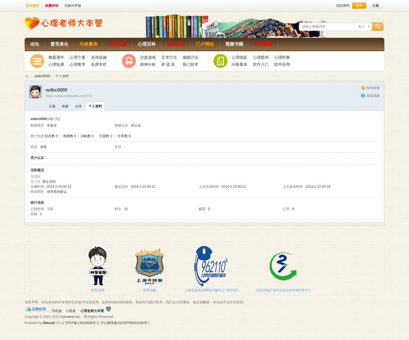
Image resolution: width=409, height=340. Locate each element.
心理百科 (147, 44)
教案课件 (56, 57)
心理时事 (282, 57)
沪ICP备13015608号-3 (82, 323)
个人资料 (95, 106)
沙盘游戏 (148, 57)
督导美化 (59, 44)
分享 (78, 106)
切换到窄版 (72, 6)
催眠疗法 (190, 57)
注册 (375, 6)
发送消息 (373, 96)
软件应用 (282, 64)
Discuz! (49, 323)
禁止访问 (49, 182)
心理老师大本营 (27, 76)
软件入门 (261, 64)
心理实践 (118, 44)
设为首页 (32, 6)
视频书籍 (234, 44)
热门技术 (190, 64)
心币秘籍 (263, 44)
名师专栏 (99, 64)
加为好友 (373, 88)
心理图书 (261, 57)
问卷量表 (88, 44)
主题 (52, 106)
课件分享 (176, 44)
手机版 (57, 311)
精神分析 (148, 64)
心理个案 (77, 57)
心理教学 (77, 64)
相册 (65, 106)
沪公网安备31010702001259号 (124, 323)
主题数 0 (105, 136)
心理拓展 (56, 64)
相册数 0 (69, 136)
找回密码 (343, 6)
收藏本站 (52, 6)
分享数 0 (124, 136)
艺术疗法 (169, 57)
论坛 (34, 44)
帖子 (362, 27)
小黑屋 (71, 311)
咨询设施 (99, 57)
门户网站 (205, 44)
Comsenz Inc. (70, 317)
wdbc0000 (42, 76)
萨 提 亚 (168, 64)
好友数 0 (51, 136)
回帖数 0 (87, 136)
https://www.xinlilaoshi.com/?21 (69, 96)
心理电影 (239, 57)
